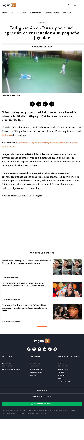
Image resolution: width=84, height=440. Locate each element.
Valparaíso (63, 363)
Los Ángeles (63, 369)
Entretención (36, 13)
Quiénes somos (8, 363)
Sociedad (67, 13)
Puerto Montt (64, 381)
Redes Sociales (52, 13)
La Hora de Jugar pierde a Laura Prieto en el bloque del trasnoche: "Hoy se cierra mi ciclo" (24, 284)
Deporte (42, 22)
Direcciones (7, 366)
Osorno (61, 378)
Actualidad (21, 13)
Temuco (61, 372)
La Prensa (7, 135)
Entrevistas (7, 13)
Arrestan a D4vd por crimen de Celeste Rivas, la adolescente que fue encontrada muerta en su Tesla (25, 308)
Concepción (63, 366)
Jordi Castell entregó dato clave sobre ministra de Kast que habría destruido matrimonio (26, 262)
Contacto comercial (11, 369)
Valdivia (61, 375)
